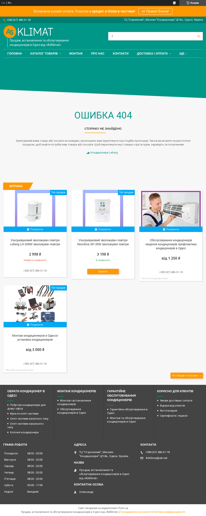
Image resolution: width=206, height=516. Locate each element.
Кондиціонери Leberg (104, 152)
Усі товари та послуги (185, 375)
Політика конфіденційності (169, 512)
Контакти (121, 53)
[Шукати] (198, 36)
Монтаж (76, 53)
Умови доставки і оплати (176, 400)
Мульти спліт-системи (24, 413)
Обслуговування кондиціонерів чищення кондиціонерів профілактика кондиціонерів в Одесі (171, 244)
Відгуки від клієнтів (172, 405)
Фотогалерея (168, 410)
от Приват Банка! (155, 11)
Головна (14, 53)
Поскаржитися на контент (135, 512)
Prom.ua (123, 508)
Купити (103, 271)
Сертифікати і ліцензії (174, 415)
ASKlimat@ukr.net (156, 458)
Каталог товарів (44, 53)
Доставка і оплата (152, 53)
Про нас (97, 53)
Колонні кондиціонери (24, 432)
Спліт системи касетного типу (29, 418)
